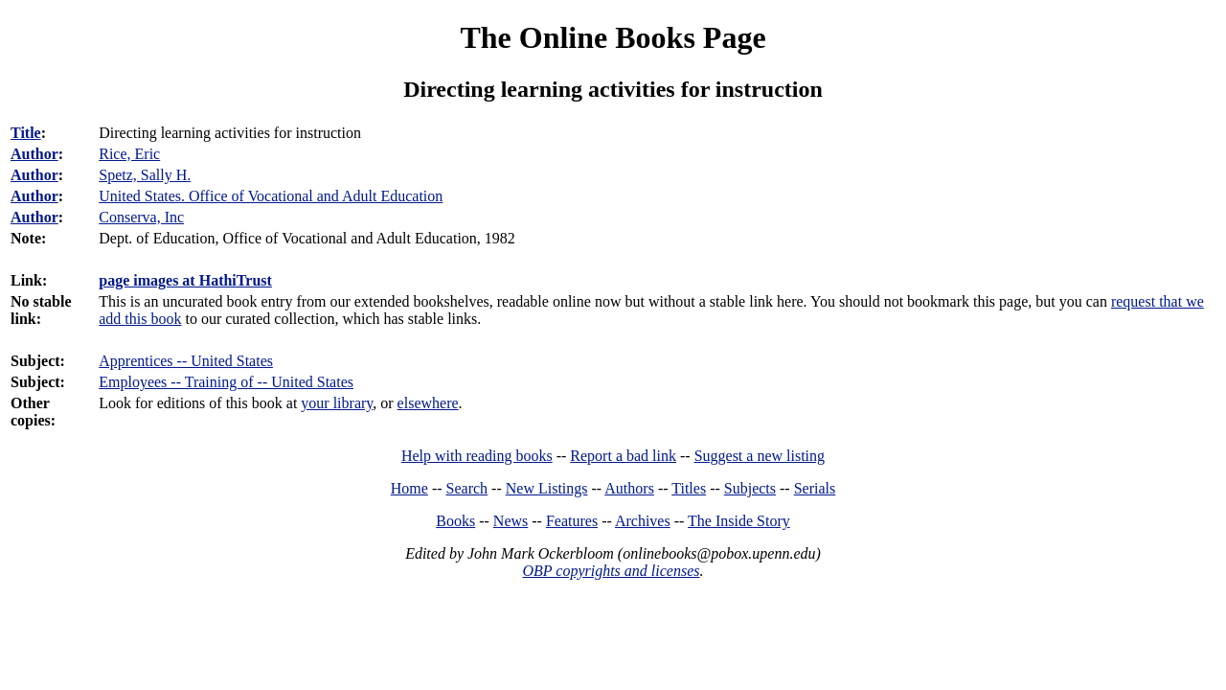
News (510, 521)
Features (572, 521)
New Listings (547, 488)
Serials (815, 488)
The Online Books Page (612, 37)
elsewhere (428, 403)
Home (409, 488)
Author (34, 154)
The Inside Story (739, 521)
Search (467, 488)
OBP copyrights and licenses (610, 571)
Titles (688, 488)
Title (26, 133)
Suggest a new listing (759, 456)
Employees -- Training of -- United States (226, 382)
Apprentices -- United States (186, 361)
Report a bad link (623, 456)
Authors (629, 488)
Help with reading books (477, 456)
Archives (642, 521)
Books (455, 521)
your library (337, 403)
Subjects (750, 488)
